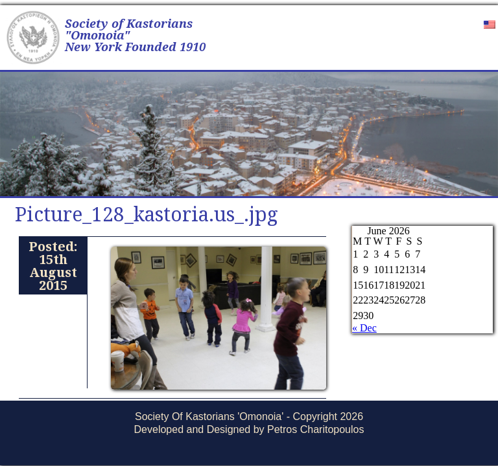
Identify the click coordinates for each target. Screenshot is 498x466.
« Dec (364, 327)
